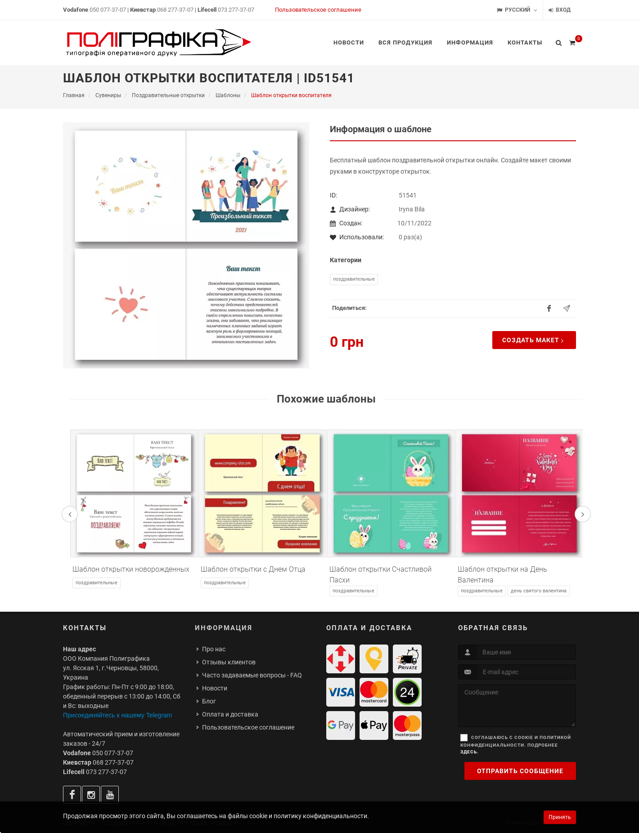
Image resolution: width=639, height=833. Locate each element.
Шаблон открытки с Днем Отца (253, 569)
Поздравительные (354, 279)
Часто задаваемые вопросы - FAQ (252, 675)
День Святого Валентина (539, 591)
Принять (560, 817)
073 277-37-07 (236, 9)
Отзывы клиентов (229, 662)
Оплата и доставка (230, 714)
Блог (209, 701)
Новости (214, 688)
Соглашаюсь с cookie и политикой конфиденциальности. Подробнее (515, 744)
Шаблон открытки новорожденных (130, 569)
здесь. (469, 751)
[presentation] (70, 514)
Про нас (213, 649)
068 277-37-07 (175, 9)
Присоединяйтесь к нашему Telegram (117, 715)
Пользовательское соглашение (318, 9)
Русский (517, 10)
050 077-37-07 (108, 9)
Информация (223, 628)
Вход (560, 10)
